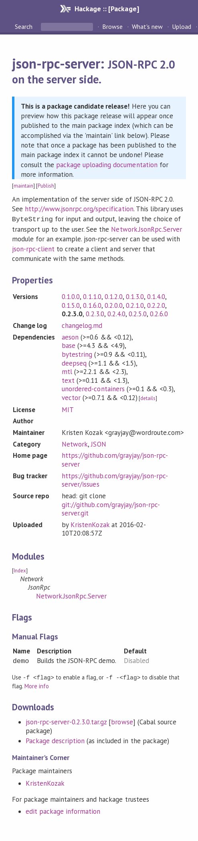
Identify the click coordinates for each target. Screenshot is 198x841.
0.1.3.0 (135, 295)
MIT (68, 408)
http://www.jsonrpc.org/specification (79, 208)
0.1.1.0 (92, 295)
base (68, 344)
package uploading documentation (107, 164)
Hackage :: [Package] (107, 8)
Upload (181, 26)
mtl (67, 370)
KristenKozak (90, 524)
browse (122, 720)
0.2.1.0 (135, 304)
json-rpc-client (33, 248)
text (68, 379)
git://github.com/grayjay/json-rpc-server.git (111, 508)
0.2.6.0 (159, 313)
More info (36, 685)
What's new (147, 26)
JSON (98, 443)
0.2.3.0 (95, 313)
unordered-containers (93, 388)
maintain (23, 185)
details (148, 397)
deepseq (74, 362)
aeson (70, 336)
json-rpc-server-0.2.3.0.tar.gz (66, 720)
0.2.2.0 (156, 304)
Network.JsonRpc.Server (146, 228)
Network (75, 443)
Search (24, 26)
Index (20, 569)
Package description (55, 739)
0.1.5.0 (71, 304)
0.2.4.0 (116, 313)
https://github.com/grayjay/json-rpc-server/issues (115, 479)
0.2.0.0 (114, 304)
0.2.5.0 (138, 313)
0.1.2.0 (114, 295)
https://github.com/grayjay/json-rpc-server (115, 459)
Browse (112, 26)
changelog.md (82, 324)
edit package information (63, 810)
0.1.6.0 (92, 304)
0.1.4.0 (156, 295)
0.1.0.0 (71, 295)
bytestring (77, 353)
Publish (46, 185)
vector (71, 396)
